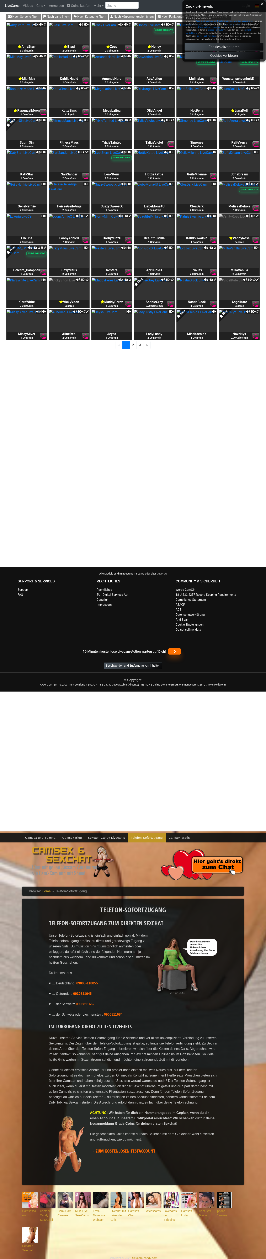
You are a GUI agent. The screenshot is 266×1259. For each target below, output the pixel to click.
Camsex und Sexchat (41, 837)
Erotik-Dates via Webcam (99, 1212)
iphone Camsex (221, 1212)
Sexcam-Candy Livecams (106, 837)
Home (46, 891)
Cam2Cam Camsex (63, 1212)
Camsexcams (29, 1210)
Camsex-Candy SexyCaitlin (45, 1214)
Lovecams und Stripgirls (171, 1212)
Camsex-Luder (188, 1210)
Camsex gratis (179, 837)
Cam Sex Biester (203, 1212)
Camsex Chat (135, 1210)
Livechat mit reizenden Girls (118, 1212)
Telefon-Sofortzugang (147, 837)
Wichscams (152, 1210)
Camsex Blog (72, 837)
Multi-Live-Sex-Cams (82, 1212)
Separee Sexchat (26, 1245)
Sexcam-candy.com (145, 1253)
